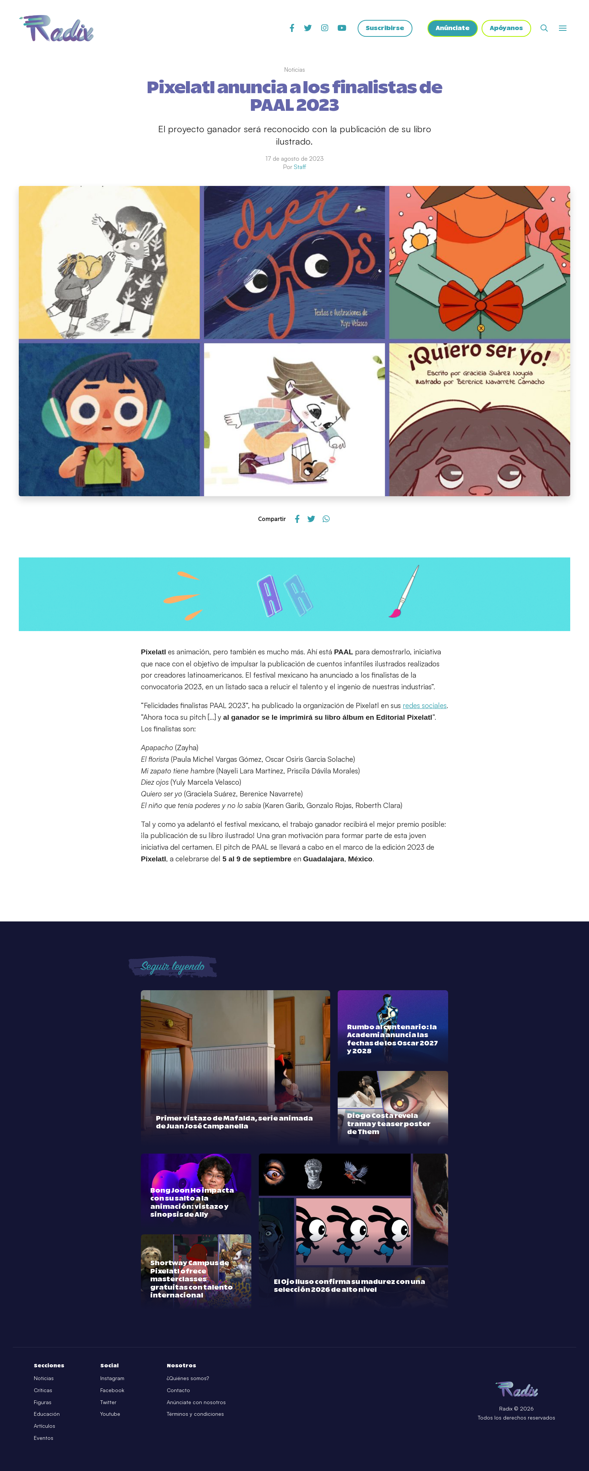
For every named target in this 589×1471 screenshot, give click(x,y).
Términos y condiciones (195, 1414)
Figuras (42, 1402)
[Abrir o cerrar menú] (562, 28)
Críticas (43, 1390)
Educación (47, 1414)
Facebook (112, 1390)
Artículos (44, 1426)
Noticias (44, 1378)
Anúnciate (453, 28)
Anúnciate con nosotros (196, 1402)
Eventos (43, 1438)
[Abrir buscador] (544, 28)
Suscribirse (385, 28)
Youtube (110, 1414)
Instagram (112, 1378)
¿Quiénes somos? (188, 1378)
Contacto (178, 1390)
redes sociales (425, 705)
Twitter (108, 1402)
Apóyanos (506, 28)
